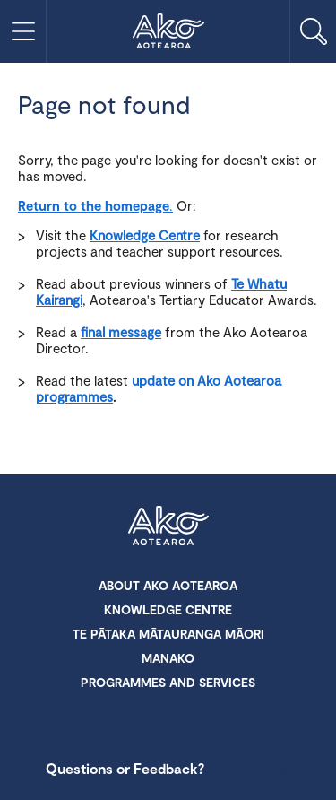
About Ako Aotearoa (168, 585)
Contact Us (253, 768)
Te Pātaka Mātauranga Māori (168, 633)
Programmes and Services (168, 682)
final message (121, 332)
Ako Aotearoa (168, 527)
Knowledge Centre (145, 235)
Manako (168, 657)
